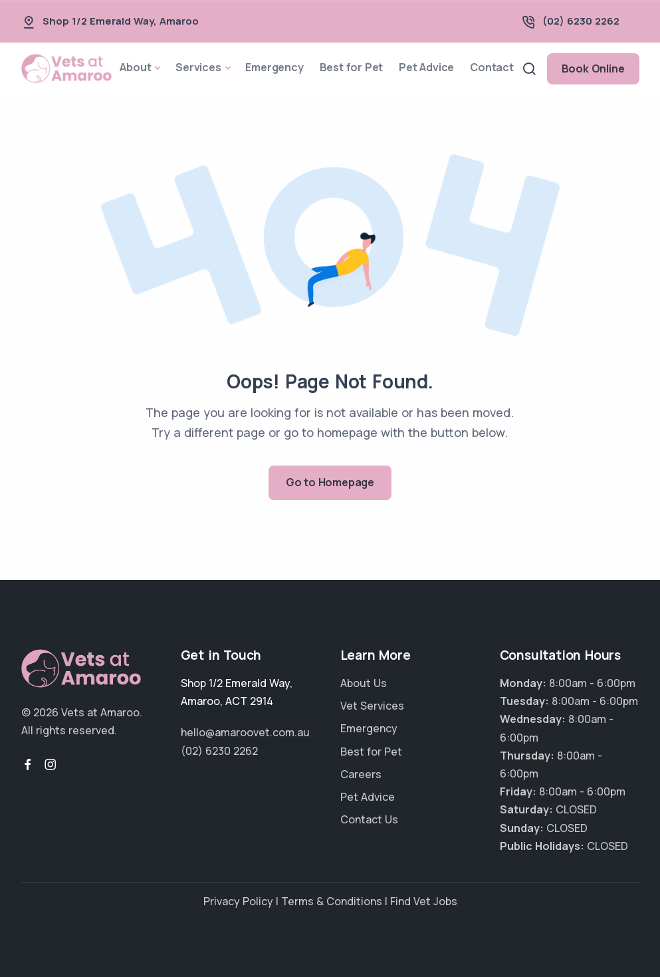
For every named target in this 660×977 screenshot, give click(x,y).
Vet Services (372, 705)
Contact (492, 67)
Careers (361, 774)
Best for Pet (352, 67)
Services (198, 67)
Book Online (593, 68)
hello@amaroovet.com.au (245, 732)
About (135, 67)
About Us (363, 683)
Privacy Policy (238, 901)
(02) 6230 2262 (580, 21)
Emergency (274, 67)
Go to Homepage (330, 482)
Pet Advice (426, 67)
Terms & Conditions (331, 901)
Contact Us (369, 819)
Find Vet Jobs (423, 901)
